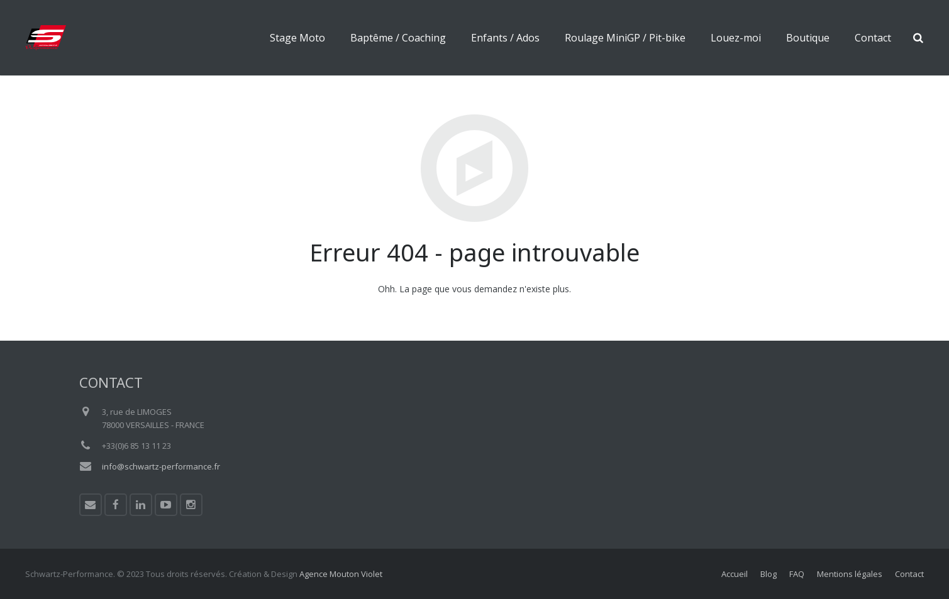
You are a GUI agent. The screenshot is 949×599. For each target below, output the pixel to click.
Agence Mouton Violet (340, 574)
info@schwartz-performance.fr (161, 466)
